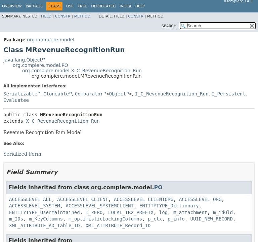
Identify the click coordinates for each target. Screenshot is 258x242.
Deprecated (103, 6)
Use (70, 6)
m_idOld (223, 212)
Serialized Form (22, 154)
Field (46, 16)
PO (158, 187)
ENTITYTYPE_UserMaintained (44, 212)
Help (140, 6)
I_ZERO (94, 212)
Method (82, 16)
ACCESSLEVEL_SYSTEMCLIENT (100, 205)
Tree (82, 6)
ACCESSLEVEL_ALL (30, 199)
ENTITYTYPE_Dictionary (169, 205)
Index (125, 6)
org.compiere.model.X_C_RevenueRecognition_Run (82, 70)
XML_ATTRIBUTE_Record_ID (118, 225)
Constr (63, 16)
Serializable (20, 93)
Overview (12, 6)
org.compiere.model (50, 39)
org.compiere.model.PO (40, 65)
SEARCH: (170, 26)
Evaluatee (16, 100)
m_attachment (190, 212)
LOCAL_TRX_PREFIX (131, 212)
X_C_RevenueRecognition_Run (62, 121)
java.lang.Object (22, 60)
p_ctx (155, 218)
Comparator (89, 93)
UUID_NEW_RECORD (211, 218)
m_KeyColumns (46, 218)
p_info (176, 218)
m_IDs (16, 218)
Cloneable (56, 93)
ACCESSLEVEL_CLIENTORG (143, 199)
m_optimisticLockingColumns (105, 218)
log (163, 212)
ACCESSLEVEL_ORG (200, 199)
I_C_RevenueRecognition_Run (171, 93)
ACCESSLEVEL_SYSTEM (34, 205)
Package (34, 6)
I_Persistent (229, 93)
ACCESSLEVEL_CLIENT (82, 199)
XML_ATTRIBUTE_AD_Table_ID (44, 225)
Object (117, 93)
